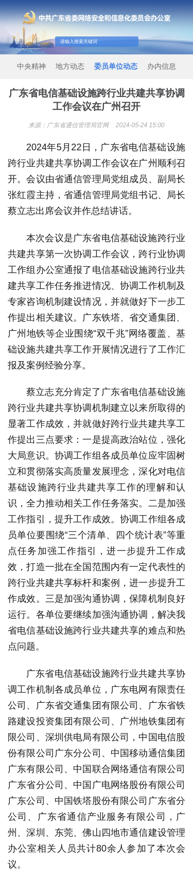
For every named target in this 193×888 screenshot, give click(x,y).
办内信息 (161, 66)
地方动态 (70, 66)
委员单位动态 (115, 66)
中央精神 (31, 66)
